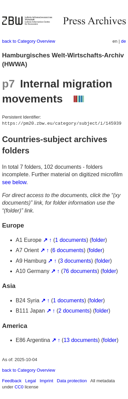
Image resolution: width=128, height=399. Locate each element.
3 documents (75, 261)
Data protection (72, 380)
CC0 (19, 386)
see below (14, 182)
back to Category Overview (28, 41)
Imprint (46, 380)
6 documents (68, 250)
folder (98, 240)
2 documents (74, 311)
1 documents (70, 240)
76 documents (80, 271)
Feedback (12, 380)
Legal (30, 380)
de (123, 41)
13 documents (80, 340)
